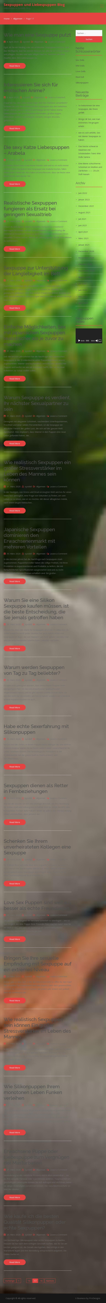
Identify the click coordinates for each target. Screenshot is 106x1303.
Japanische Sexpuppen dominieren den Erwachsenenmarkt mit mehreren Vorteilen (29, 538)
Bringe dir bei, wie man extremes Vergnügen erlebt (89, 123)
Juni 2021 (82, 225)
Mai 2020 (82, 296)
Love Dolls (81, 71)
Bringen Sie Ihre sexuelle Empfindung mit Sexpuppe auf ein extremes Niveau (37, 963)
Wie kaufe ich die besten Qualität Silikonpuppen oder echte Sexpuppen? (35, 1222)
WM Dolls (80, 65)
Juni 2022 (82, 193)
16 (29, 1280)
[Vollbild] (100, 340)
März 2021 (83, 238)
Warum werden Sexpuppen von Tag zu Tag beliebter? (34, 670)
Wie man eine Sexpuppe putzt (37, 35)
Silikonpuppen (82, 82)
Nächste (50, 1280)
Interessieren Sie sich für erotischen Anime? (31, 87)
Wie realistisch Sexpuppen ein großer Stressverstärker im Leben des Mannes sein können (37, 471)
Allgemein (38, 41)
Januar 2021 (84, 244)
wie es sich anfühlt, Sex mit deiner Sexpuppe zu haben (89, 136)
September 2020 (86, 270)
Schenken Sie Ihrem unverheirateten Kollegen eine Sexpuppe (37, 846)
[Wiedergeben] (79, 340)
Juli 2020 (82, 283)
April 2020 (83, 303)
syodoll (26, 41)
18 (41, 1280)
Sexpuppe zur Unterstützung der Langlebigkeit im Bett (36, 270)
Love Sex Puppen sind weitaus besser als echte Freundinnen (37, 905)
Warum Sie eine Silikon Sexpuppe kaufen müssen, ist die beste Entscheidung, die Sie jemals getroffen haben (36, 608)
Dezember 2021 (86, 206)
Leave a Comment (56, 41)
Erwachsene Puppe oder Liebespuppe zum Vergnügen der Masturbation (36, 1157)
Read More (14, 65)
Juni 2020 (82, 290)
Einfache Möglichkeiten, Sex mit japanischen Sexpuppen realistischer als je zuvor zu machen (35, 335)
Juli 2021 (82, 219)
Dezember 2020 (86, 251)
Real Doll (80, 77)
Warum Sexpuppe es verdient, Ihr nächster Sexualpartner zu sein (37, 403)
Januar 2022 (84, 199)
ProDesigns (94, 1298)
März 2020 (83, 309)
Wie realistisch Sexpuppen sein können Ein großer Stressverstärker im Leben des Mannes (37, 1028)
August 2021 (84, 212)
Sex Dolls (80, 60)
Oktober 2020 (85, 264)
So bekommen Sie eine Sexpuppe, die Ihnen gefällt (89, 109)
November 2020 (86, 257)
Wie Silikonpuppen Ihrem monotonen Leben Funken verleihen (33, 1092)
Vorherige (10, 1280)
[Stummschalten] (97, 340)
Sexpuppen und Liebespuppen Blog (34, 4)
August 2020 (84, 277)
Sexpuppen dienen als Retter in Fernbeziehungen (36, 788)
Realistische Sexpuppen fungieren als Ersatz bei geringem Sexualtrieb (30, 208)
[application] (89, 335)
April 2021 (83, 231)
